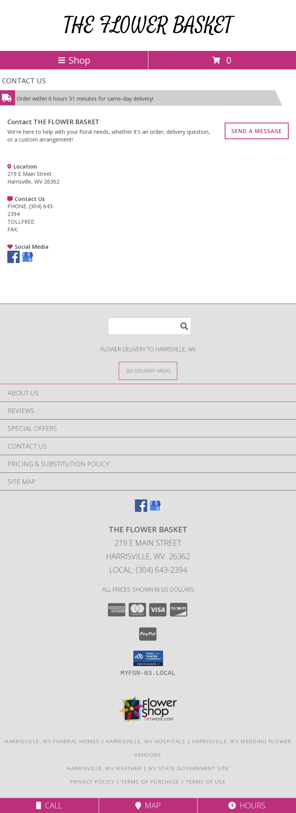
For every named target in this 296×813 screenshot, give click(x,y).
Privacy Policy (92, 781)
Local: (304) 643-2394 (148, 570)
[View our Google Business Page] (27, 261)
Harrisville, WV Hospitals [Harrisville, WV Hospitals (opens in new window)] (146, 741)
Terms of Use (206, 781)
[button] (148, 658)
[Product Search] (149, 326)
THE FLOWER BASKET (148, 25)
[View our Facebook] (13, 261)
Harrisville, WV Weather (104, 768)
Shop (74, 60)
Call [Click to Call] (49, 805)
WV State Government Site (188, 768)
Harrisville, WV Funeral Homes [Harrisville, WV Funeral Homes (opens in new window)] (52, 741)
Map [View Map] (148, 805)
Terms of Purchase (150, 781)
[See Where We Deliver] (148, 370)
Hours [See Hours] (247, 805)
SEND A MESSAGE (256, 131)
